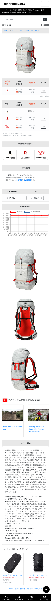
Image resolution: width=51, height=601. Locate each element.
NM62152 (18, 180)
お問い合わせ (20, 589)
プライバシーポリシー (34, 589)
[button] (5, 55)
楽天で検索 (25, 158)
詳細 (43, 91)
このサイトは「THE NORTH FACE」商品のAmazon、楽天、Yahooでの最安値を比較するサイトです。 (24, 11)
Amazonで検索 (9, 158)
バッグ (20, 31)
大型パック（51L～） (33, 31)
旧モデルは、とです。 (20, 180)
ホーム (6, 31)
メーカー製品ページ (35, 198)
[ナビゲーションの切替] (45, 4)
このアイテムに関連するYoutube (24, 400)
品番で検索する (25, 144)
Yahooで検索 (41, 158)
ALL (13, 31)
